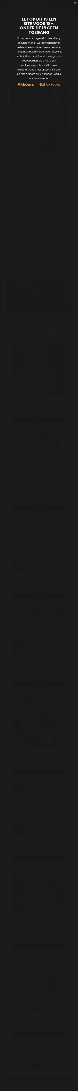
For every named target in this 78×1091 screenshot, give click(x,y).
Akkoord (26, 84)
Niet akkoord (49, 84)
